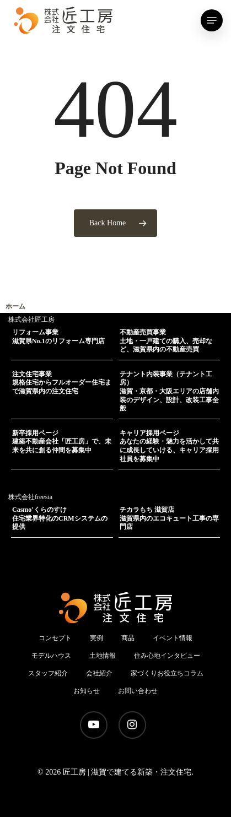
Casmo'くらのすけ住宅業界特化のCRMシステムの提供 (60, 518)
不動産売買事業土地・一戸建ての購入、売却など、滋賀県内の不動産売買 (166, 340)
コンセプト (55, 638)
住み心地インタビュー (167, 655)
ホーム (15, 306)
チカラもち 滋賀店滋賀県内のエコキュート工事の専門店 (169, 518)
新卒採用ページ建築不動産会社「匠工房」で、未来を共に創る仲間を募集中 (61, 441)
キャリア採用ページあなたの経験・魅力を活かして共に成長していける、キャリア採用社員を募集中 (169, 446)
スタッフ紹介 (48, 673)
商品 (128, 638)
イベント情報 (172, 638)
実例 (96, 638)
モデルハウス (51, 655)
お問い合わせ (138, 691)
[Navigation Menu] (212, 20)
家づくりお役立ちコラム (167, 673)
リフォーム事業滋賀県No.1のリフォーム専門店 (58, 336)
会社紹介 (99, 673)
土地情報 (102, 655)
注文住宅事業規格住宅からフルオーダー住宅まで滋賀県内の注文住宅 (61, 382)
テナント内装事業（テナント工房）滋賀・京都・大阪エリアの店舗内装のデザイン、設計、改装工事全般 (169, 391)
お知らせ (86, 691)
